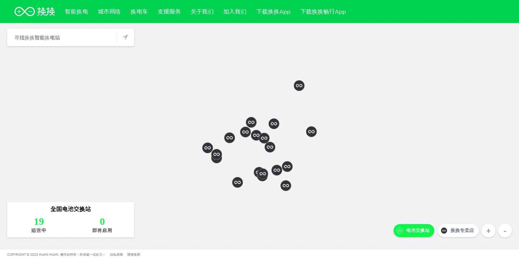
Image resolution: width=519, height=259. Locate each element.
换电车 (139, 11)
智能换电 (76, 11)
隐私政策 (116, 254)
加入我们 (235, 11)
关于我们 (202, 11)
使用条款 (133, 254)
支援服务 (169, 11)
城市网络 (109, 11)
